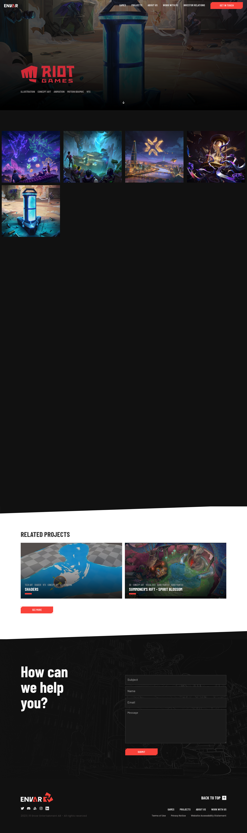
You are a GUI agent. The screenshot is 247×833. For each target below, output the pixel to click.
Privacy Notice (178, 815)
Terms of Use (159, 815)
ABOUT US (152, 5)
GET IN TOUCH (227, 5)
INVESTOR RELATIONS (194, 5)
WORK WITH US (170, 5)
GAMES (122, 5)
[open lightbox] (31, 157)
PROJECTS (136, 5)
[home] (11, 5)
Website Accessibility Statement (208, 815)
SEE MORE (37, 609)
